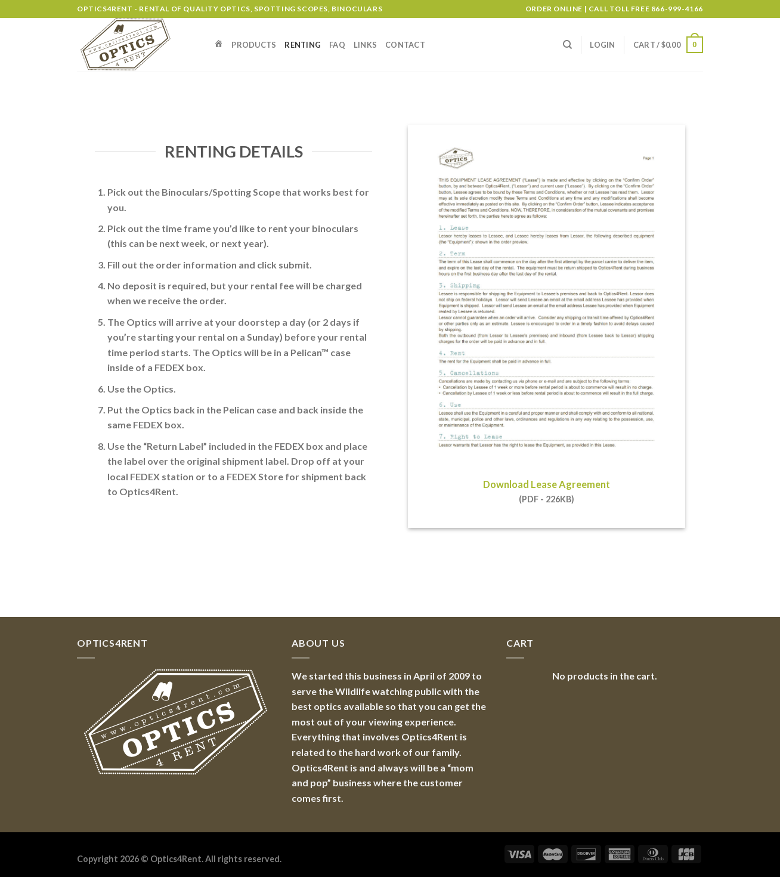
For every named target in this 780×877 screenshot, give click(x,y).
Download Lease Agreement (546, 484)
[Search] (567, 44)
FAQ (337, 45)
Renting (302, 45)
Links (365, 45)
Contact (405, 45)
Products (253, 45)
